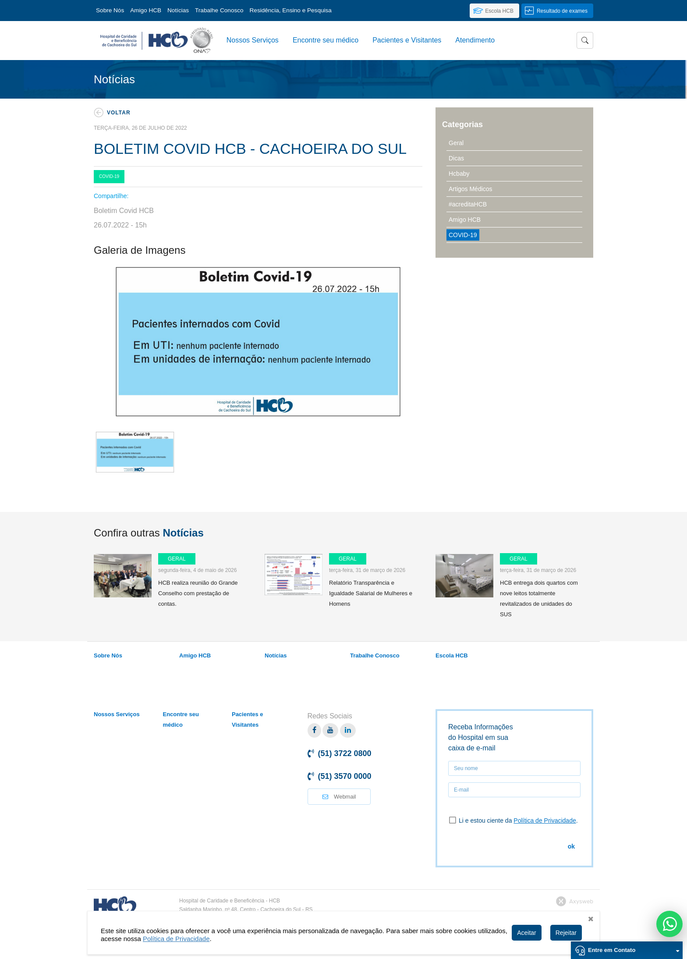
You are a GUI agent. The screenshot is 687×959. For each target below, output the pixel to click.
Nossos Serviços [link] (253, 40)
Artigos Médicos (470, 188)
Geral (456, 142)
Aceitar (526, 932)
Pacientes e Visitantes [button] (406, 40)
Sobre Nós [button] (110, 10)
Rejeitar (566, 932)
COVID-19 (463, 234)
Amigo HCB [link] (145, 10)
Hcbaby (459, 173)
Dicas (456, 158)
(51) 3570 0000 (345, 776)
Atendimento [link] (475, 40)
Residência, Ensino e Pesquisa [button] (291, 10)
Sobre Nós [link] (108, 655)
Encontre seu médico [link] (325, 40)
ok (571, 846)
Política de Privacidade (544, 820)
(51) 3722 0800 (345, 753)
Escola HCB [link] (452, 655)
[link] (494, 10)
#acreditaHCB (468, 204)
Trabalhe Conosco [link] (219, 10)
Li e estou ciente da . (513, 820)
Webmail (339, 796)
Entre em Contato (633, 950)
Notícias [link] (178, 10)
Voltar (119, 113)
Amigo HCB (465, 219)
